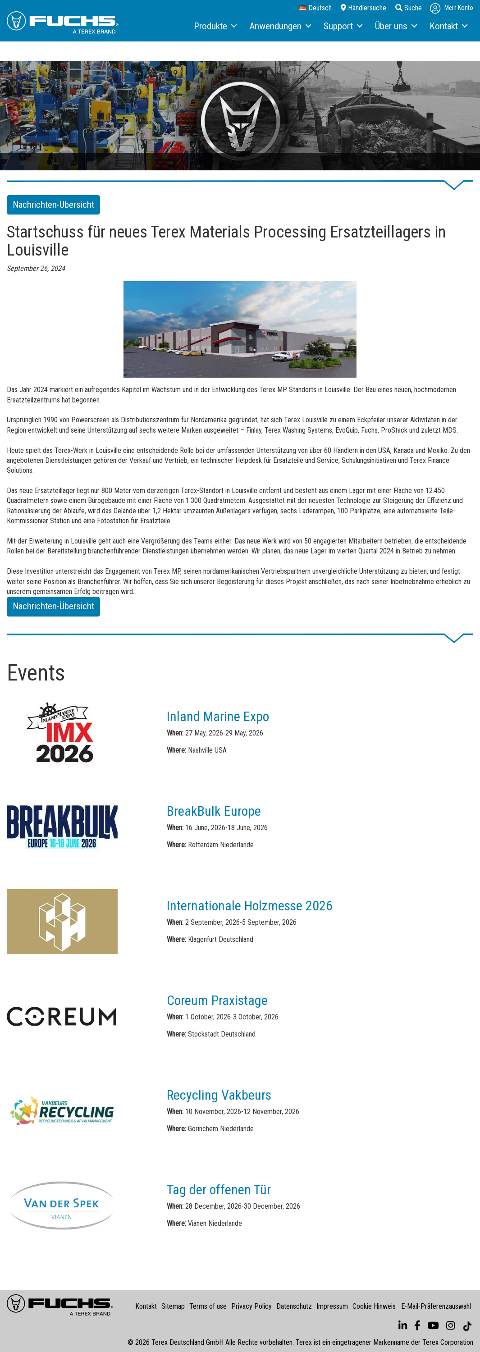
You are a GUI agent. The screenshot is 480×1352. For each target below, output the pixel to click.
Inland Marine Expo (218, 716)
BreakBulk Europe (214, 811)
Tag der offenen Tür (219, 1189)
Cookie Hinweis (374, 1306)
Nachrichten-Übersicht (53, 204)
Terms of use (208, 1306)
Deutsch (315, 8)
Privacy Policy (251, 1306)
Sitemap (173, 1306)
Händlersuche (363, 8)
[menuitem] (214, 26)
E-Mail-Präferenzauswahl (436, 1306)
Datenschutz (294, 1306)
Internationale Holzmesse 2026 (250, 906)
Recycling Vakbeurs (219, 1095)
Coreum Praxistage (217, 1000)
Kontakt (146, 1306)
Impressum (332, 1306)
